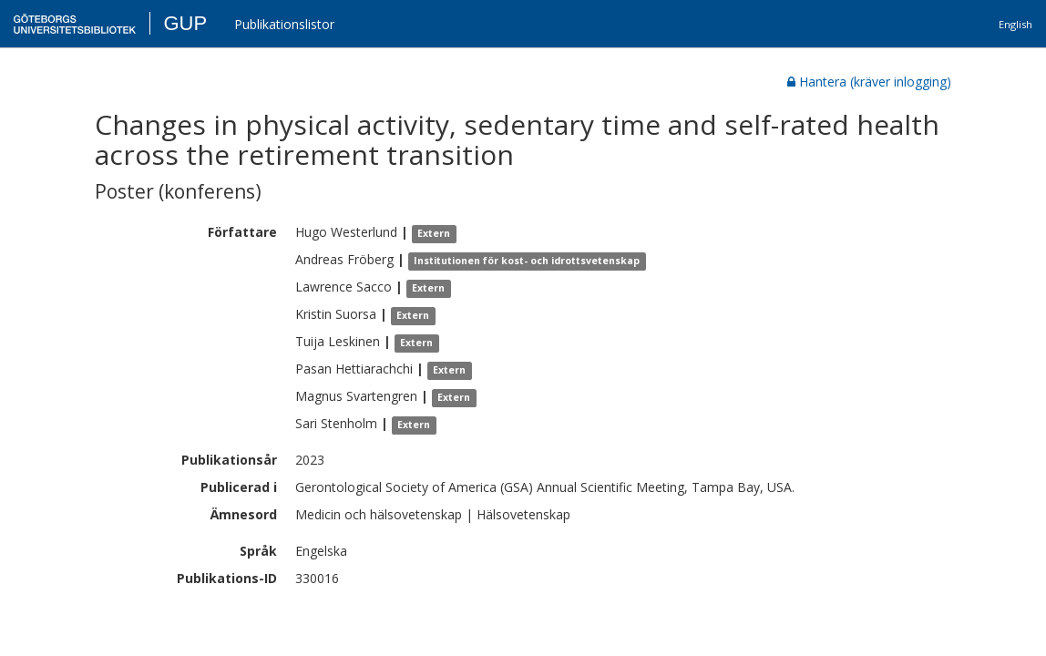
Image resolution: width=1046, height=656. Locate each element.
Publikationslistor (284, 24)
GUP (185, 23)
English (1015, 24)
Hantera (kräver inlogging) (869, 81)
